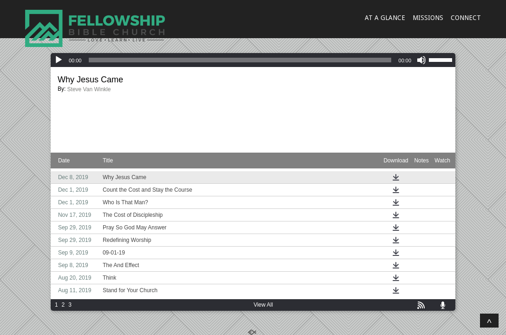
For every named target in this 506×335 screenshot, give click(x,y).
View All (263, 305)
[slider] (240, 60)
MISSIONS (428, 17)
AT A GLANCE (385, 17)
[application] (253, 60)
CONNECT (466, 17)
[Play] (58, 60)
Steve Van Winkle (89, 89)
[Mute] (421, 60)
